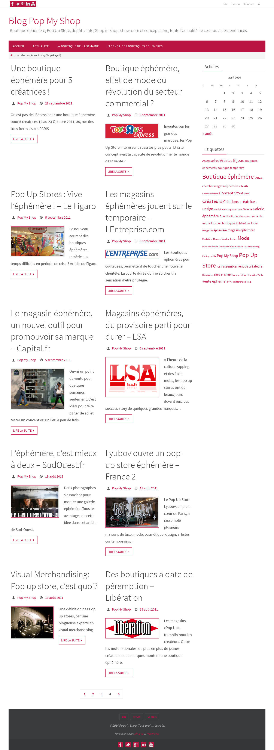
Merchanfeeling (229, 239)
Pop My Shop (26, 103)
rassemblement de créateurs (241, 266)
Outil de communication (231, 246)
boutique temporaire (230, 168)
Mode (243, 238)
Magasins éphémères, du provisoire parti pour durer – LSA (147, 324)
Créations (231, 201)
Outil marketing (251, 246)
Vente (260, 275)
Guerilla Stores (229, 216)
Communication (210, 193)
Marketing (207, 239)
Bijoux (238, 160)
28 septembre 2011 (58, 103)
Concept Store (231, 192)
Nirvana (138, 733)
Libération (244, 216)
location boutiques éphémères (230, 223)
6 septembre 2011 (152, 115)
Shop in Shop (222, 275)
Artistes (226, 160)
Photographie (209, 256)
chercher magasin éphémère (220, 186)
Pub (218, 266)
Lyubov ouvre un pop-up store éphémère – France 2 (144, 464)
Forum (236, 4)
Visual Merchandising (240, 281)
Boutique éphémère (228, 176)
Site (225, 4)
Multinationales (210, 246)
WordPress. (152, 733)
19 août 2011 (54, 476)
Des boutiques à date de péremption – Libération (148, 586)
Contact (249, 4)
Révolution (207, 275)
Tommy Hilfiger (239, 275)
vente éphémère (215, 281)
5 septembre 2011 (58, 217)
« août (208, 133)
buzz (258, 177)
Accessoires (210, 160)
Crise (246, 193)
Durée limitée (220, 209)
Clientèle (243, 186)
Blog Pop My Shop (44, 21)
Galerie (247, 209)
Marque (217, 239)
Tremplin (252, 275)
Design (207, 209)
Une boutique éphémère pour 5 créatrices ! (41, 79)
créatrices (248, 201)
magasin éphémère (241, 230)
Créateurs (212, 201)
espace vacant (235, 209)
